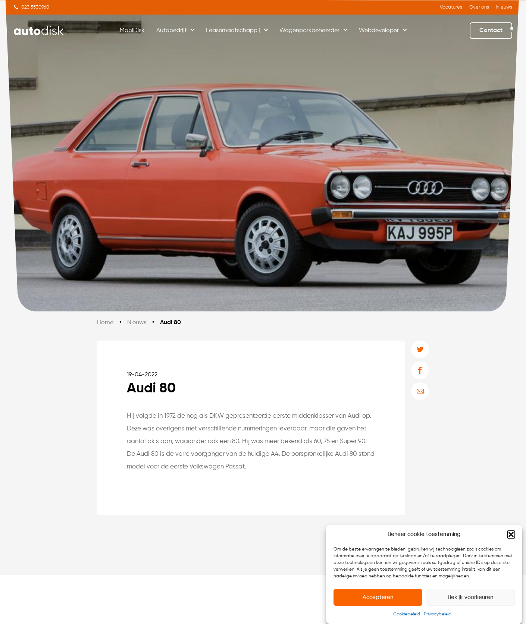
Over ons (479, 7)
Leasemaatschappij (233, 31)
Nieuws (504, 7)
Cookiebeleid (406, 614)
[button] (511, 534)
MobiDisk (132, 31)
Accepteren (378, 597)
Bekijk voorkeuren (470, 597)
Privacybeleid (437, 614)
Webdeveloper (379, 31)
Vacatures (451, 7)
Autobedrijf (171, 31)
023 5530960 (35, 7)
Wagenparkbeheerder (309, 31)
